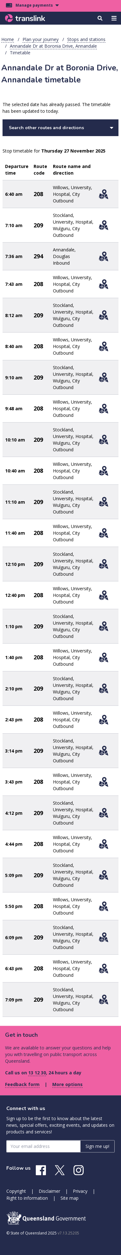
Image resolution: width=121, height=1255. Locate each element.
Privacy (80, 1191)
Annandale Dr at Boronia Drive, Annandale (53, 46)
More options (67, 1084)
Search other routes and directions (61, 128)
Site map (69, 1198)
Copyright (16, 1191)
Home (7, 39)
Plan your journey (40, 39)
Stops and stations (86, 39)
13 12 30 (37, 1073)
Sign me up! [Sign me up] (97, 1146)
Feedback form (22, 1084)
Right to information (27, 1198)
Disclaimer (49, 1191)
